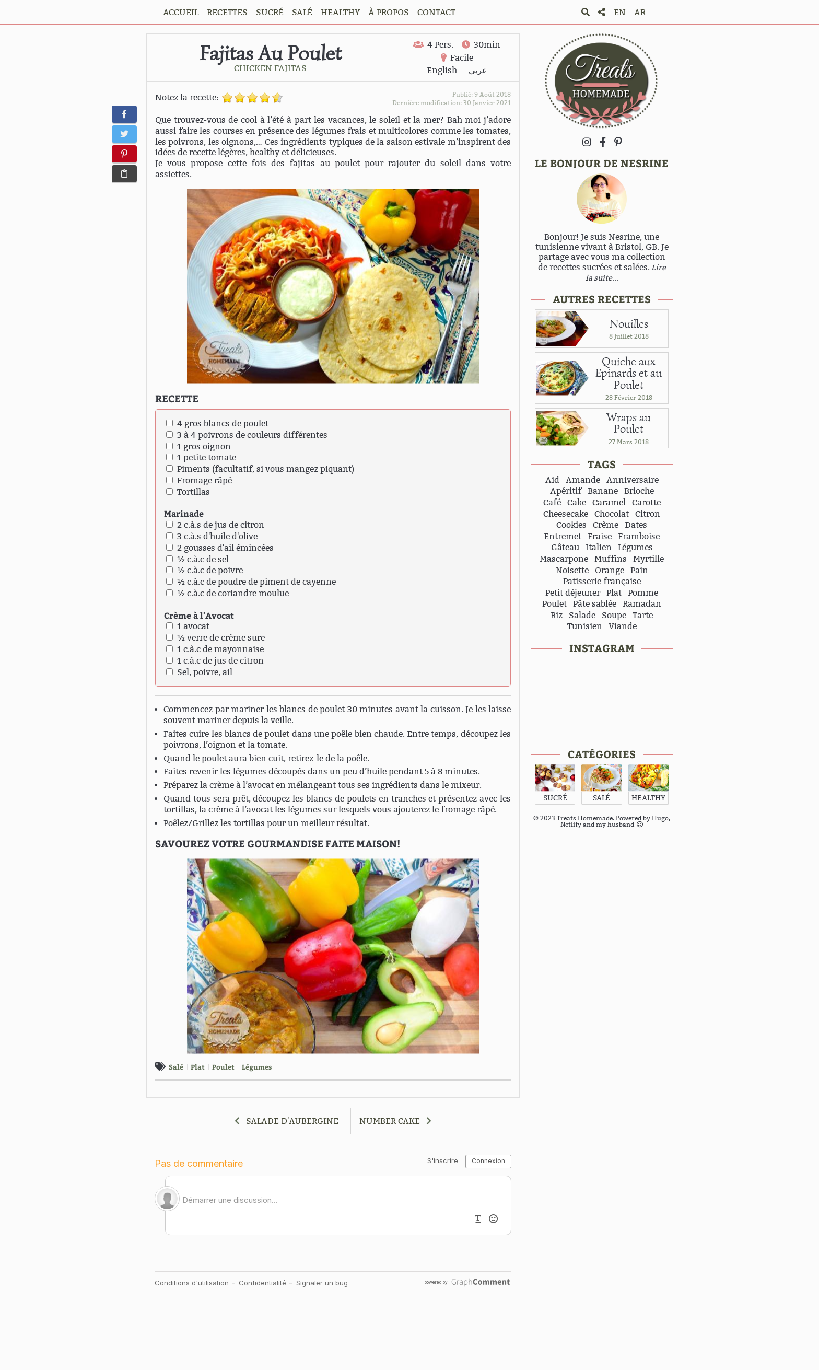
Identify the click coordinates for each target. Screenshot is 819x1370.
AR (640, 12)
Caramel (609, 502)
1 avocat (187, 626)
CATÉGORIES (602, 754)
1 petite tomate (201, 457)
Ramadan (642, 604)
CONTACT (436, 12)
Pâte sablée (594, 604)
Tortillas (188, 492)
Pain (639, 570)
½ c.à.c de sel (197, 559)
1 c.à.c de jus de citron (215, 661)
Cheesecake (565, 514)
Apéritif (565, 491)
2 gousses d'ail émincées (220, 548)
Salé (176, 1066)
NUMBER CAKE (389, 1121)
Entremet (562, 536)
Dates (636, 525)
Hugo (660, 818)
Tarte (643, 615)
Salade (582, 615)
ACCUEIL (180, 12)
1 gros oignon (198, 446)
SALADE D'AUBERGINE (292, 1121)
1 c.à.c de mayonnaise (215, 649)
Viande (623, 626)
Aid (552, 480)
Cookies (571, 525)
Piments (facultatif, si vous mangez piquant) (260, 469)
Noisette (572, 570)
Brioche (639, 491)
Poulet (223, 1066)
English (442, 70)
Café (552, 502)
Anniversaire (632, 480)
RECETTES (227, 12)
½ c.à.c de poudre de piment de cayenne (251, 582)
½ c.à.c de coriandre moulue (227, 593)
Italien (599, 547)
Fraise (600, 536)
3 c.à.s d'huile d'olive (212, 536)
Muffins (610, 559)
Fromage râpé (199, 480)
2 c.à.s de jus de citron (215, 525)
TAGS (602, 464)
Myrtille (648, 559)
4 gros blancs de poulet (217, 423)
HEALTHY (340, 12)
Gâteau (565, 547)
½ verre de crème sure (215, 638)
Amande (583, 480)
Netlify (570, 824)
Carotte (646, 502)
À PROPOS (388, 12)
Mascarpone (564, 559)
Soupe (614, 615)
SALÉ (302, 12)
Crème (605, 525)
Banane (603, 491)
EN (620, 12)
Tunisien (584, 626)
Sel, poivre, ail (199, 672)
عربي (478, 70)
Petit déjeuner (572, 593)
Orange (609, 570)
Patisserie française (602, 581)
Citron (647, 514)
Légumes (257, 1066)
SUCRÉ (270, 12)
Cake (576, 502)
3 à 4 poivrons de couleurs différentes (246, 435)
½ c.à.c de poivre (204, 570)
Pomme (643, 593)
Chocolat (611, 514)
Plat (198, 1066)
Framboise (639, 536)
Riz (557, 615)
